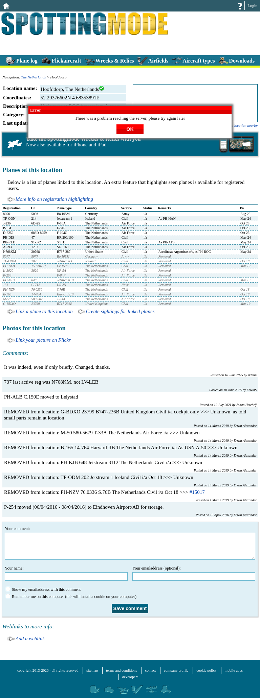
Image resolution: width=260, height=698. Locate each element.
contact (150, 670)
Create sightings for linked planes (120, 311)
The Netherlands (33, 77)
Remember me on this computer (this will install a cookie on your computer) (71, 596)
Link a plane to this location (44, 311)
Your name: (66, 573)
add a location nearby (241, 125)
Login (252, 5)
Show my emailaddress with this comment (43, 589)
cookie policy (206, 670)
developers (130, 677)
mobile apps (234, 670)
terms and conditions (121, 670)
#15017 (197, 492)
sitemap (92, 670)
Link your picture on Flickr (43, 340)
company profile (176, 670)
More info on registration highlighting (54, 199)
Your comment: (130, 543)
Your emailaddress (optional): (193, 573)
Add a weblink (30, 638)
